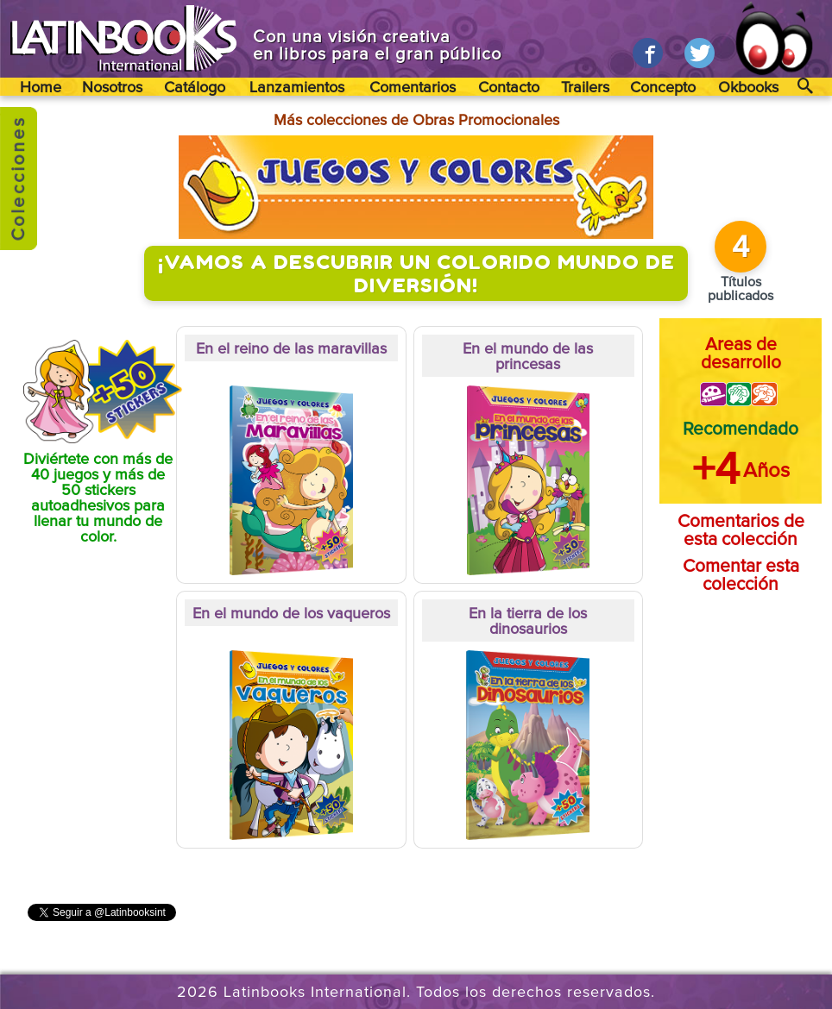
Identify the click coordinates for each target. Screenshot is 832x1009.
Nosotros (112, 88)
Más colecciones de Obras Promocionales (416, 120)
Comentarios (412, 88)
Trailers (585, 88)
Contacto (508, 88)
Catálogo (194, 88)
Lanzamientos (296, 88)
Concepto (663, 88)
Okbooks (748, 88)
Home (40, 88)
